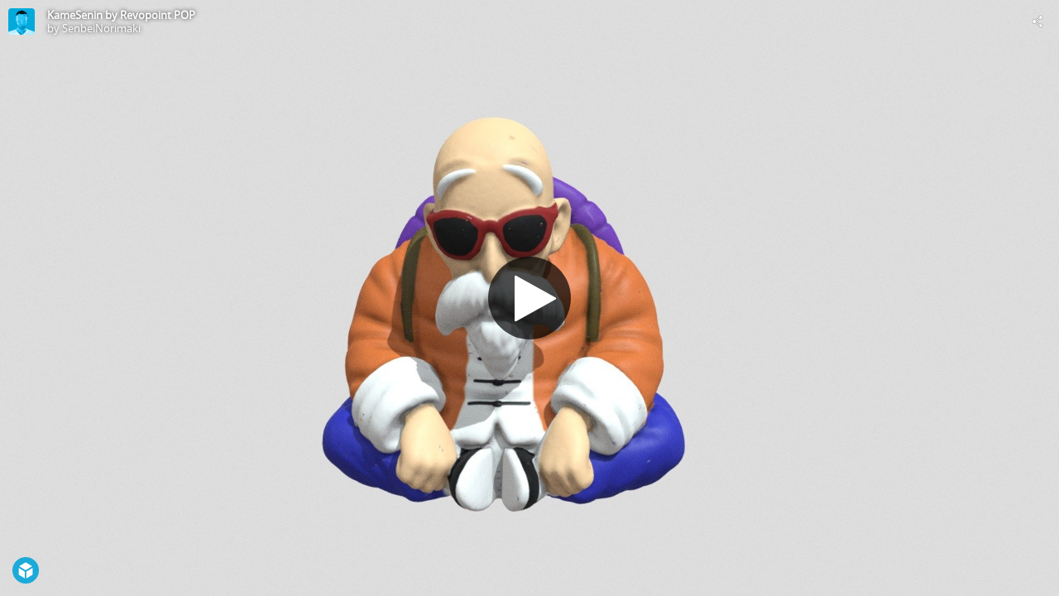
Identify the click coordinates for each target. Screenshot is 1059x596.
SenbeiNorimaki (101, 28)
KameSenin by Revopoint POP (121, 14)
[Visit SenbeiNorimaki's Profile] (21, 21)
